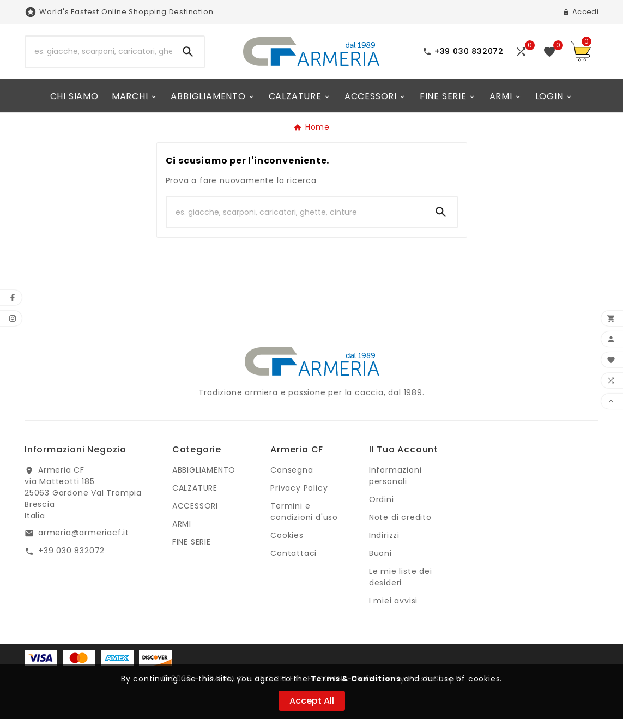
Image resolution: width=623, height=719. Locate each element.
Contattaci (293, 553)
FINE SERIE (191, 541)
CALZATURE (194, 487)
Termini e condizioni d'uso (304, 511)
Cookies (287, 535)
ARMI (181, 523)
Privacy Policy (299, 487)
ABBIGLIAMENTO (203, 469)
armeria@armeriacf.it (83, 532)
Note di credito (400, 517)
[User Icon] (580, 12)
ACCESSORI (195, 505)
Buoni (380, 553)
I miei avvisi (393, 600)
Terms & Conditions (356, 678)
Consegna (291, 469)
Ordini (381, 499)
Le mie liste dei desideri (400, 577)
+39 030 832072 (71, 550)
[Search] (188, 52)
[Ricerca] (99, 52)
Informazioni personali (395, 475)
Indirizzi (384, 535)
